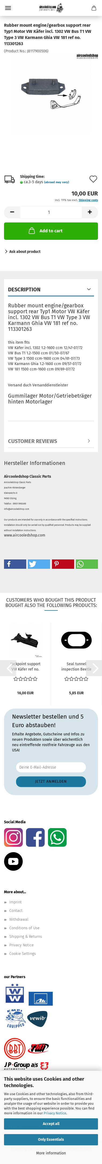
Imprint (15, 902)
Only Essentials (51, 1139)
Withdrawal (18, 919)
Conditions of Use (24, 928)
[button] (12, 212)
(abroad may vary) (56, 182)
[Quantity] (51, 212)
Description (24, 289)
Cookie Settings (22, 953)
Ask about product (24, 251)
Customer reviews (32, 441)
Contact (15, 910)
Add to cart (45, 230)
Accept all (51, 1124)
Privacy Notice (55, 1113)
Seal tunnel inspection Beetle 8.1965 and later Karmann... (76, 667)
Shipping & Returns (25, 936)
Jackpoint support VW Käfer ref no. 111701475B (25, 667)
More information (51, 1153)
